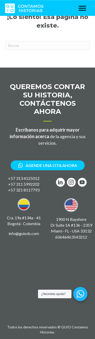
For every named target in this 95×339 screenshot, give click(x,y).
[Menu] (82, 8)
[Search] (47, 45)
